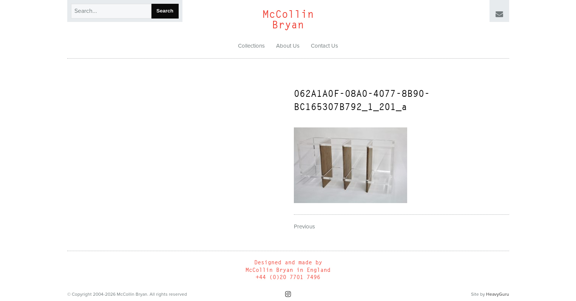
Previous (304, 226)
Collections (251, 45)
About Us (288, 45)
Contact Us (324, 45)
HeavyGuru (497, 294)
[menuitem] (251, 46)
